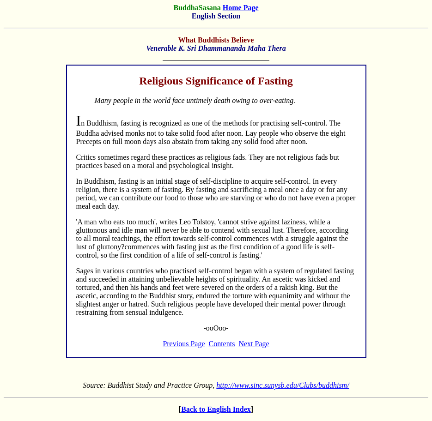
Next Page (253, 344)
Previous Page (184, 344)
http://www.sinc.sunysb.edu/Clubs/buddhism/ (282, 385)
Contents (222, 344)
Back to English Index (216, 409)
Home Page (241, 8)
